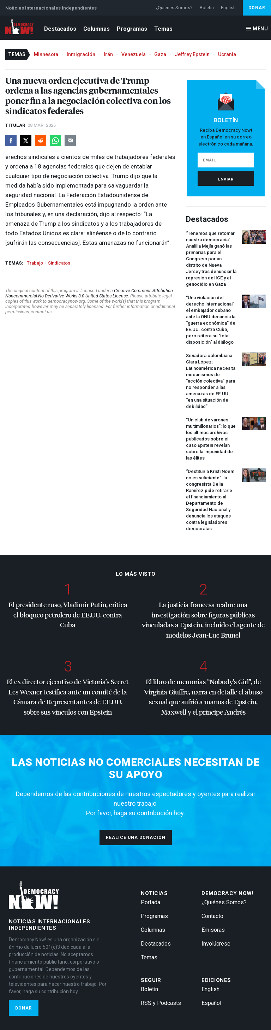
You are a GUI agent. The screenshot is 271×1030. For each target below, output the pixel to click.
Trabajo (35, 263)
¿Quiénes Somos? (174, 7)
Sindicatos (59, 263)
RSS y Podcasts (161, 1003)
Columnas (96, 28)
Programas (132, 28)
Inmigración (81, 54)
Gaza (160, 54)
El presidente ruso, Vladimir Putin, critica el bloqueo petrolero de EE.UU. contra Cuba (67, 614)
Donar (256, 7)
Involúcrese (215, 943)
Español (211, 1003)
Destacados (60, 28)
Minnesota (46, 54)
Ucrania (227, 54)
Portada (150, 902)
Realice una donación (135, 837)
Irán (108, 54)
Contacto (212, 916)
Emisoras (213, 930)
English (228, 7)
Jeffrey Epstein (192, 54)
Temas (163, 28)
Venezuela (133, 54)
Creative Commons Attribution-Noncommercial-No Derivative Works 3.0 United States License (89, 293)
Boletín (207, 7)
